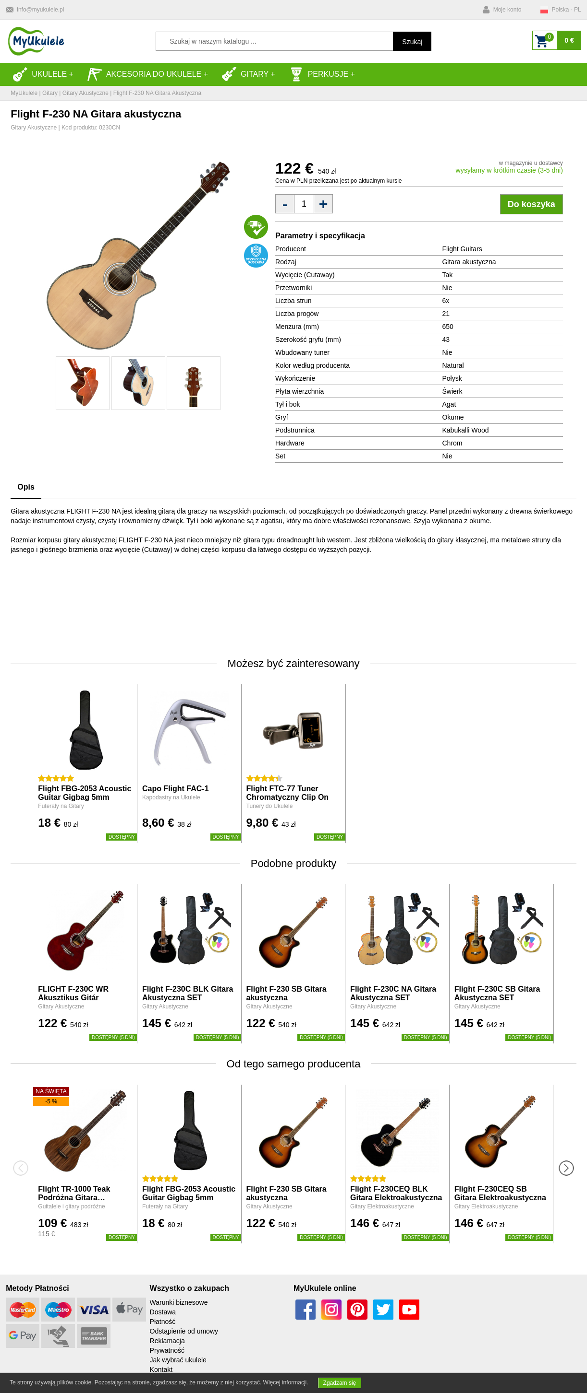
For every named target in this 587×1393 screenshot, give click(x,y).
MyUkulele (24, 93)
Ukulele (39, 74)
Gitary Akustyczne (85, 93)
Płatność (163, 1321)
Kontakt (161, 1369)
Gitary (245, 74)
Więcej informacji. (285, 1382)
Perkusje (318, 74)
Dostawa (163, 1312)
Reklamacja (167, 1341)
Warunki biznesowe (179, 1302)
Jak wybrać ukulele (178, 1360)
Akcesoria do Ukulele (144, 74)
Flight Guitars (462, 249)
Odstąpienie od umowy (184, 1331)
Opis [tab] (26, 487)
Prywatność (167, 1350)
